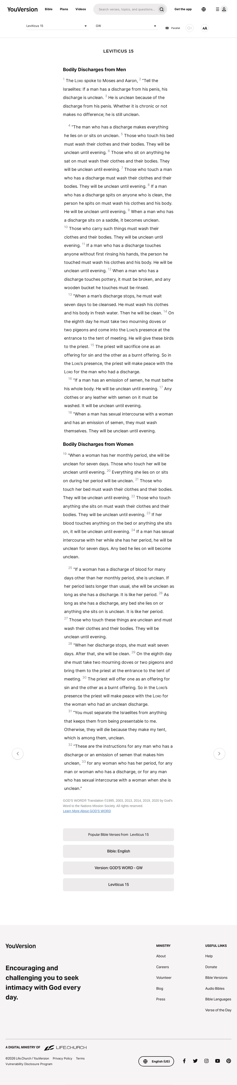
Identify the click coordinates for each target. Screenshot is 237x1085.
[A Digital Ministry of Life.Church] (118, 1045)
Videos (80, 9)
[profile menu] (221, 9)
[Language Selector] (203, 9)
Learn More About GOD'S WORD (87, 811)
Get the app (183, 9)
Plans (64, 9)
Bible (49, 9)
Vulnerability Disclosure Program (29, 1064)
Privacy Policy (62, 1058)
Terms (80, 1058)
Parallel (172, 28)
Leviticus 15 (57, 26)
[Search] (124, 9)
